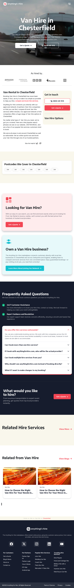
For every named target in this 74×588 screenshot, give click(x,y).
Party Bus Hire (39, 565)
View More (65, 429)
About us (6, 562)
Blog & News (7, 559)
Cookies (68, 585)
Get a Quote (7, 556)
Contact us (6, 565)
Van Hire (7, 487)
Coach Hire (38, 562)
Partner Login (26, 561)
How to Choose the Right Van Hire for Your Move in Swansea (53, 491)
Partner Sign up (26, 557)
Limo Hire (38, 556)
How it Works (26, 564)
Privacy (60, 585)
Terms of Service (49, 585)
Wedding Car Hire (40, 559)
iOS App (24, 567)
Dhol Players (58, 558)
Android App (26, 570)
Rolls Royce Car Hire (60, 572)
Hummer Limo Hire (59, 569)
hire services (33, 101)
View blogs (65, 459)
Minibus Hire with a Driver (60, 565)
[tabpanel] (19, 483)
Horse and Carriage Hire (61, 561)
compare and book (22, 101)
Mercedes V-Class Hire (42, 568)
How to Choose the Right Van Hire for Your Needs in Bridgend (18, 491)
